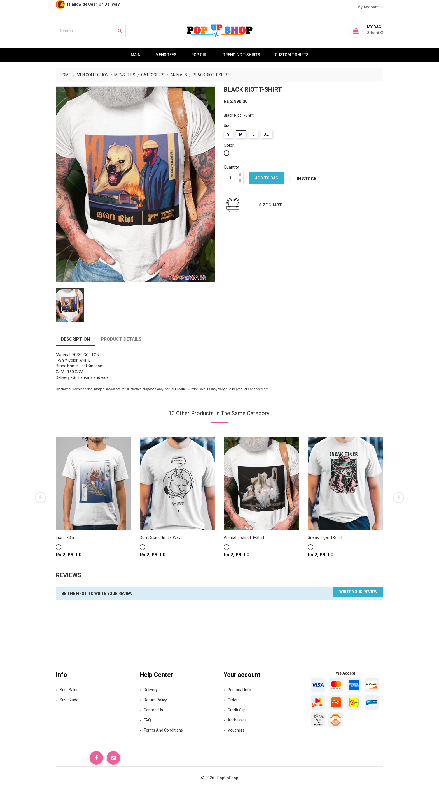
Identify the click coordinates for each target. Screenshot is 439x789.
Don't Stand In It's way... (161, 537)
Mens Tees (165, 54)
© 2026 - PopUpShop (219, 778)
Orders (232, 700)
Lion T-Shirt (66, 537)
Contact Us (151, 710)
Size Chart (270, 205)
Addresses (235, 720)
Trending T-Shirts (241, 54)
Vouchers (234, 730)
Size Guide (67, 700)
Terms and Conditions (161, 730)
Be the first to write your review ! (98, 593)
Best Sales (67, 690)
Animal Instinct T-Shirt (244, 537)
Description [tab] (75, 339)
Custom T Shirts (292, 54)
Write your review (358, 592)
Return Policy (153, 700)
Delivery (149, 690)
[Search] (91, 31)
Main (136, 54)
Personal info (237, 690)
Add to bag (266, 178)
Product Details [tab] (121, 339)
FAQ (145, 720)
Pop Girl (199, 54)
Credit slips (235, 710)
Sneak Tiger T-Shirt (325, 537)
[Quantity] (230, 178)
